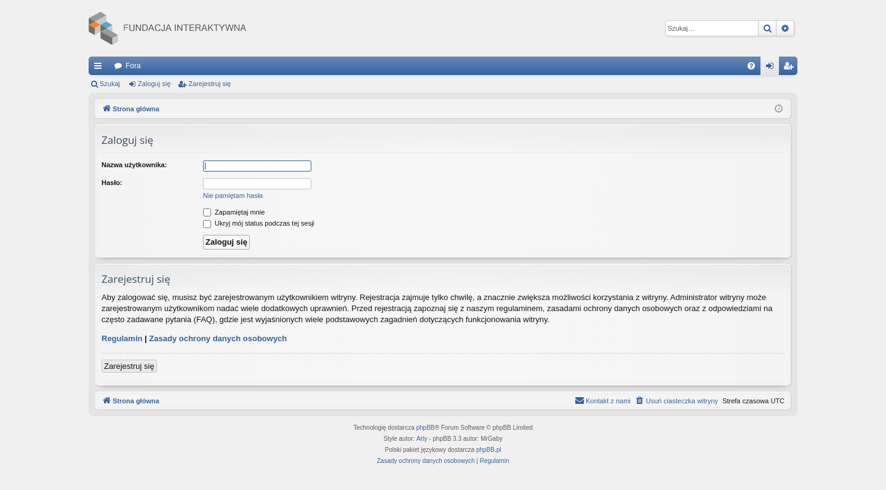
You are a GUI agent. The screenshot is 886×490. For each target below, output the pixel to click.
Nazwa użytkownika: (134, 164)
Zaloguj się (154, 83)
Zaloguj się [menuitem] (772, 68)
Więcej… (100, 68)
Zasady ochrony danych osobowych (218, 338)
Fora (133, 65)
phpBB (426, 427)
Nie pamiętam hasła (233, 195)
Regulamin (122, 338)
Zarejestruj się (209, 83)
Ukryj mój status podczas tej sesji (258, 223)
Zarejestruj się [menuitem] (790, 68)
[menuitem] (751, 66)
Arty (422, 438)
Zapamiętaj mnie (234, 212)
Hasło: (112, 182)
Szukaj (110, 83)
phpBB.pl (488, 449)
